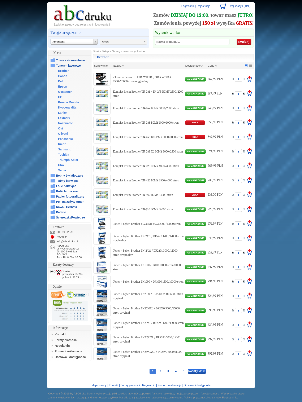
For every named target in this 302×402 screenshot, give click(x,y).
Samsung (64, 149)
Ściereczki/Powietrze (70, 217)
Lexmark (64, 118)
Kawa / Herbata (66, 207)
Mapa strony (99, 385)
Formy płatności (66, 340)
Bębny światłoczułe (69, 175)
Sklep (105, 51)
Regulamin (62, 345)
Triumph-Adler (68, 160)
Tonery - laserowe (68, 65)
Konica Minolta (68, 102)
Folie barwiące (66, 186)
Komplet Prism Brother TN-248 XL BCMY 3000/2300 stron (148, 151)
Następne (196, 371)
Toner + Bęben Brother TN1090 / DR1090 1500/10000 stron (148, 281)
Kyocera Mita (67, 107)
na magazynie (195, 79)
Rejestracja (203, 6)
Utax (61, 165)
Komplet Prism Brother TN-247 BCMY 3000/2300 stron (146, 108)
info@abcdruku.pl (67, 241)
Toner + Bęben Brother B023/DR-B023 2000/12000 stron (147, 224)
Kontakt (60, 334)
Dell (61, 81)
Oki (60, 128)
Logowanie (188, 6)
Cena (211, 65)
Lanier (62, 112)
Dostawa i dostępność (70, 357)
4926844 (59, 236)
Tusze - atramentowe (70, 60)
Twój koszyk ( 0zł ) (239, 6)
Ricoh (62, 144)
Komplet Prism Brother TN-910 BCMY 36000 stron (143, 209)
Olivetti (63, 133)
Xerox (62, 170)
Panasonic (65, 139)
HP (60, 97)
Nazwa (117, 65)
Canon (62, 76)
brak (195, 122)
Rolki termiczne (67, 191)
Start (96, 51)
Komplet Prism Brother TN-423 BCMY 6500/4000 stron (146, 180)
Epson (62, 86)
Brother (63, 70)
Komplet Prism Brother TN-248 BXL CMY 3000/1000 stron (148, 137)
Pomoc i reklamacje (68, 351)
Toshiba (63, 154)
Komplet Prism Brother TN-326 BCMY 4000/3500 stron (146, 166)
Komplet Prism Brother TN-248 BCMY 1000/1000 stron (146, 122)
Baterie (61, 212)
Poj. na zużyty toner (69, 201)
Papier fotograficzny (70, 196)
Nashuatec (65, 123)
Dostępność (192, 65)
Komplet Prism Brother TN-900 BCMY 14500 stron (143, 195)
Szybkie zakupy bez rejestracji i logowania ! (81, 24)
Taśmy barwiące (67, 180)
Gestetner (65, 91)
